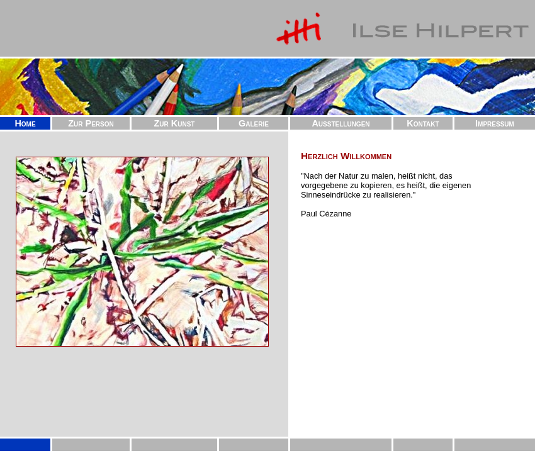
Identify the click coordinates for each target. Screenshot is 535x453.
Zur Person (90, 123)
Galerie (254, 123)
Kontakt (423, 123)
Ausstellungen (340, 123)
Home (24, 123)
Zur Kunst (174, 123)
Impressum (494, 123)
